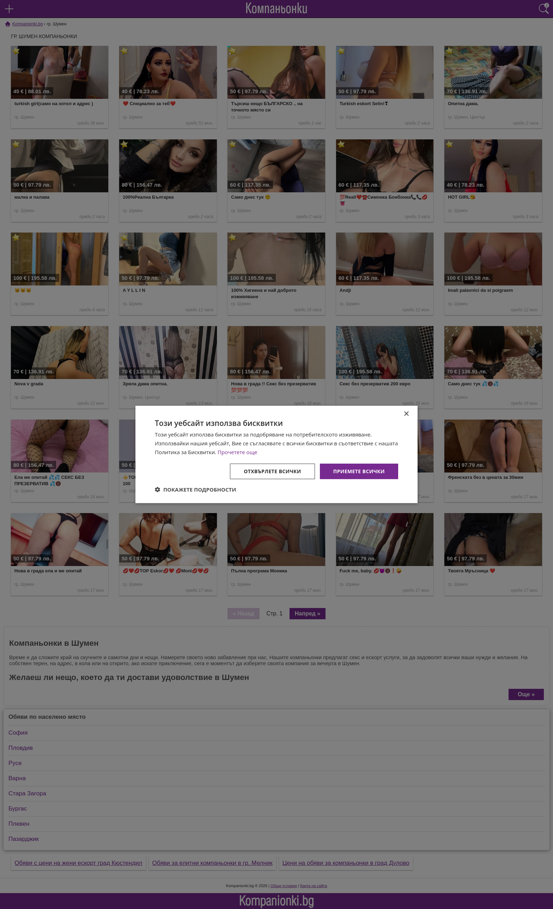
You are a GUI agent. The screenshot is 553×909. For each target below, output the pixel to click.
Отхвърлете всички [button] (272, 471)
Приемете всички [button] (359, 471)
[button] (195, 489)
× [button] (406, 414)
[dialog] (276, 454)
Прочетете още (237, 452)
